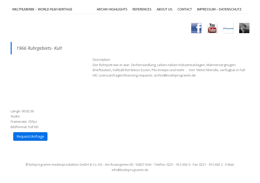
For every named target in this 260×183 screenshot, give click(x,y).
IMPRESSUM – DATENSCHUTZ (219, 9)
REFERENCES (142, 9)
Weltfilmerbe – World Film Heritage (42, 9)
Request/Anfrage (30, 136)
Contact (184, 9)
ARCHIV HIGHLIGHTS (112, 9)
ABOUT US (164, 9)
